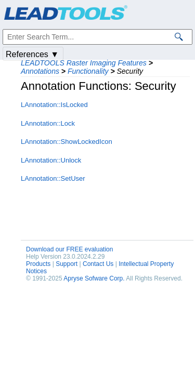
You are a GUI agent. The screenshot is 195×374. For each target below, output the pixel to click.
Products (38, 264)
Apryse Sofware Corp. (93, 278)
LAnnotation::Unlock (51, 160)
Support (66, 264)
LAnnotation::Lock (48, 123)
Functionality (88, 71)
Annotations (40, 71)
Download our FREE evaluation (69, 249)
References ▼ (32, 54)
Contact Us (98, 264)
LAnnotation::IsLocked (54, 105)
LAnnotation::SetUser (53, 178)
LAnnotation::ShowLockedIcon (66, 141)
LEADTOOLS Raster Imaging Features (84, 63)
